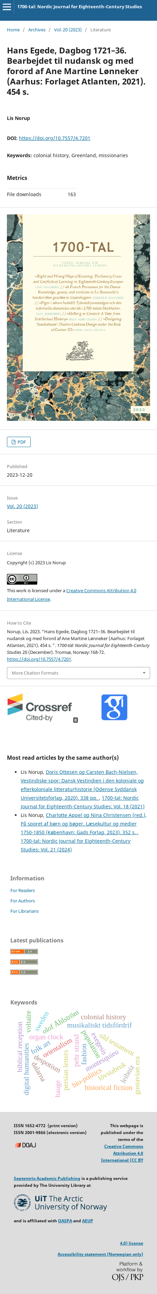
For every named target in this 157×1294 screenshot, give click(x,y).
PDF (21, 442)
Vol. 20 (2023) (68, 30)
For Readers (22, 890)
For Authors (22, 901)
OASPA (65, 1221)
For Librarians (24, 911)
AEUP (87, 1221)
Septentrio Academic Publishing (47, 1178)
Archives (37, 30)
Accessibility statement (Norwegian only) (100, 1254)
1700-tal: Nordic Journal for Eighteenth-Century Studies (79, 6)
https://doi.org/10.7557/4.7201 (54, 138)
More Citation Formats (35, 673)
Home (13, 30)
